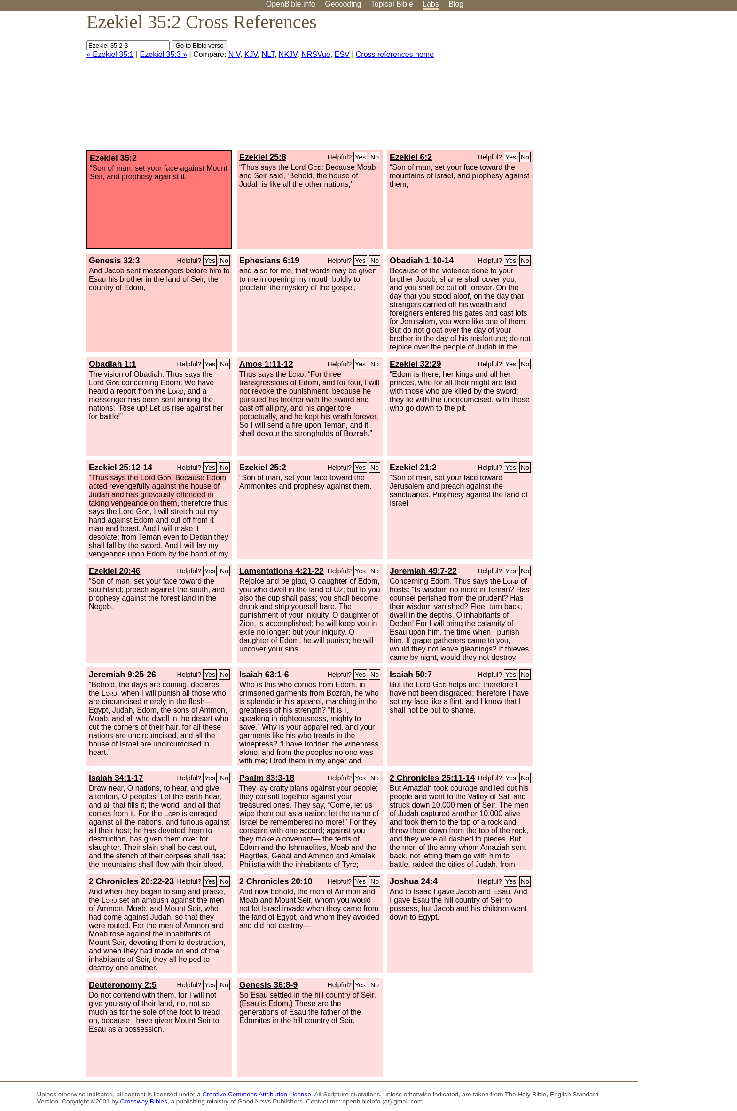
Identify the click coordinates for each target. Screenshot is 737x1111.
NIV (234, 54)
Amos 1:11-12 (266, 364)
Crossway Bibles (143, 1101)
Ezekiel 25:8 (262, 157)
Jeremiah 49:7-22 (423, 571)
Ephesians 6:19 (269, 260)
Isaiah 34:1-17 (116, 778)
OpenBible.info (290, 4)
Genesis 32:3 (114, 260)
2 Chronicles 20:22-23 (131, 881)
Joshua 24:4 (414, 881)
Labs (431, 4)
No (374, 157)
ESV (342, 54)
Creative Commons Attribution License (257, 1094)
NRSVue (315, 54)
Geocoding (343, 4)
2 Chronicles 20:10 (275, 881)
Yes (360, 157)
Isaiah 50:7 (411, 674)
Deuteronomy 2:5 (123, 985)
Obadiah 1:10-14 (422, 260)
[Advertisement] (642, 84)
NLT (268, 54)
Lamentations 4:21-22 (281, 571)
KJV (251, 54)
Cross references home (395, 54)
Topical (392, 4)
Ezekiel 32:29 (415, 364)
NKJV (288, 54)
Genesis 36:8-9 (268, 985)
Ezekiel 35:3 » (164, 54)
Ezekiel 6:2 (411, 157)
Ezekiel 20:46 (115, 571)
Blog (455, 4)
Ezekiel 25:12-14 (120, 467)
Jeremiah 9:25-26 (122, 674)
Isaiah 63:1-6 (264, 674)
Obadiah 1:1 (112, 364)
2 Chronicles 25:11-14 (432, 778)
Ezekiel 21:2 (413, 467)
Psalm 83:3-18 (266, 778)
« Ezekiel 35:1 (110, 54)
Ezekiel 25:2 (262, 467)
